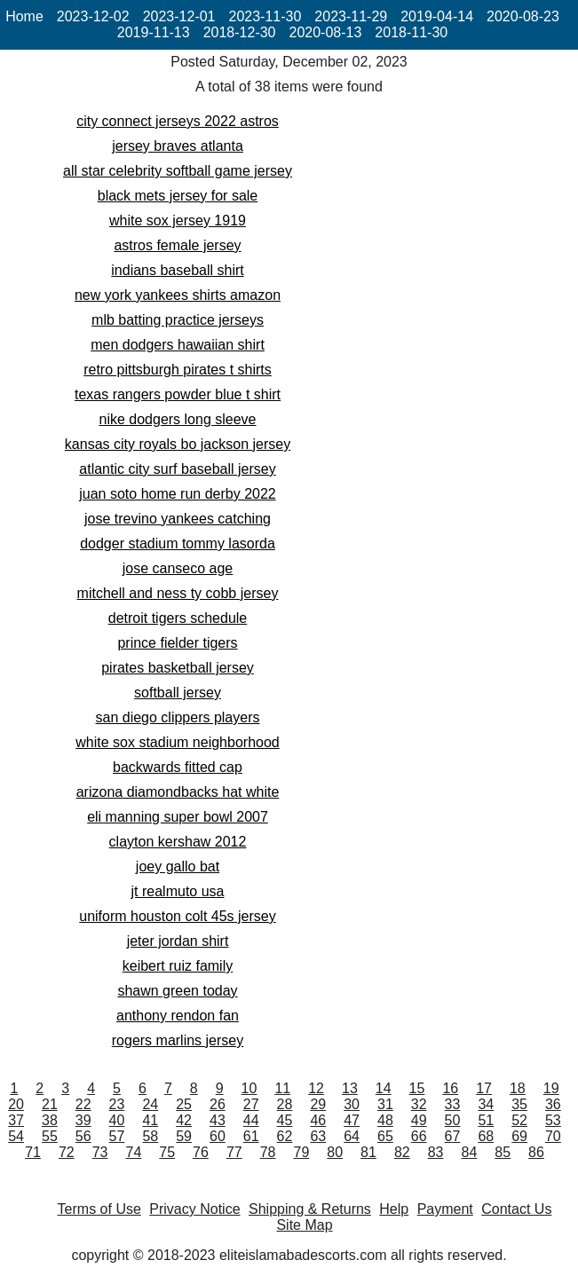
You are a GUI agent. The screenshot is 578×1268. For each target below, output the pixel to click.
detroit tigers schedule (178, 618)
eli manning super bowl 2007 (177, 816)
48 (385, 1120)
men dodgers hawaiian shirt (178, 344)
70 (553, 1136)
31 (385, 1104)
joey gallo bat (177, 866)
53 (553, 1120)
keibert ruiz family (178, 965)
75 (167, 1152)
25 (184, 1104)
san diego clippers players (178, 717)
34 (486, 1104)
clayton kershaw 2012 (178, 841)
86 (536, 1152)
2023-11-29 (350, 16)
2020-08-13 (325, 32)
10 (249, 1088)
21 (50, 1104)
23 (117, 1104)
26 (218, 1104)
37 (16, 1120)
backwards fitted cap (177, 767)
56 (83, 1136)
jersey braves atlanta (177, 146)
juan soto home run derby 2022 (177, 493)
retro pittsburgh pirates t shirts (177, 369)
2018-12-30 (239, 32)
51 (486, 1120)
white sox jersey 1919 (177, 220)
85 (503, 1152)
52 (519, 1120)
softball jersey (177, 692)
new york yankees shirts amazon (178, 295)
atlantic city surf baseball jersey (177, 468)
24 (150, 1104)
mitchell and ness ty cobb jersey (178, 593)
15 (417, 1088)
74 (134, 1152)
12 (316, 1088)
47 (352, 1120)
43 (218, 1120)
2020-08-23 (523, 16)
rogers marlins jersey (177, 1040)
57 (117, 1136)
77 (234, 1152)
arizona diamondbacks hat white (178, 791)
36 (553, 1104)
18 (518, 1088)
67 (453, 1136)
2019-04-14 (436, 16)
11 (282, 1088)
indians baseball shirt (177, 270)
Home (24, 16)
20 (16, 1104)
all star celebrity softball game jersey (177, 170)
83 (436, 1152)
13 (350, 1088)
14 (384, 1088)
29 (318, 1104)
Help (393, 1209)
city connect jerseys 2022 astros (177, 121)
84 (469, 1152)
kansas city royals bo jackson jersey (177, 444)
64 (352, 1136)
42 (184, 1120)
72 (67, 1152)
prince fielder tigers (177, 642)
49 (419, 1120)
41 (150, 1120)
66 (419, 1136)
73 (100, 1152)
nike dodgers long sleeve (177, 419)
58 (150, 1136)
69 (519, 1136)
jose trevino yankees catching (177, 518)
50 (453, 1120)
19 (551, 1088)
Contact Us (516, 1209)
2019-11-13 (153, 32)
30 (352, 1104)
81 (368, 1152)
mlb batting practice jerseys (177, 319)
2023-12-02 (93, 16)
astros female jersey (177, 245)
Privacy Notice (194, 1209)
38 (50, 1120)
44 (251, 1120)
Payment (445, 1209)
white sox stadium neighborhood (177, 742)
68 (486, 1136)
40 (117, 1120)
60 (218, 1136)
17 (484, 1088)
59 (184, 1136)
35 (519, 1104)
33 (453, 1104)
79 (302, 1152)
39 (83, 1120)
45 (285, 1120)
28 (285, 1104)
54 (16, 1136)
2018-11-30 (411, 32)
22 (83, 1104)
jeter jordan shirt (178, 941)
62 (285, 1136)
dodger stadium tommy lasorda (177, 543)
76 (201, 1152)
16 (450, 1088)
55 (50, 1136)
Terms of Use (99, 1209)
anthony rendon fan (177, 1015)
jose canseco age (178, 568)
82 (402, 1152)
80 (335, 1152)
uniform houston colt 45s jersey (177, 916)
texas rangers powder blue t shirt (178, 394)
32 (419, 1104)
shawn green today (177, 990)
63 (318, 1136)
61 (251, 1136)
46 (318, 1120)
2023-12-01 (179, 16)
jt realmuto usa (178, 891)
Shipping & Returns (310, 1209)
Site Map (304, 1225)
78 (268, 1152)
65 (385, 1136)
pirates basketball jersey (177, 667)
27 (251, 1104)
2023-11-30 (265, 16)
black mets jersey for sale (178, 195)
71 (33, 1152)
